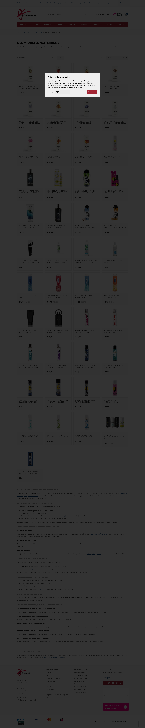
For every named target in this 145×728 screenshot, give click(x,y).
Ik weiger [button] (51, 92)
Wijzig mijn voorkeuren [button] (62, 92)
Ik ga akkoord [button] (92, 92)
